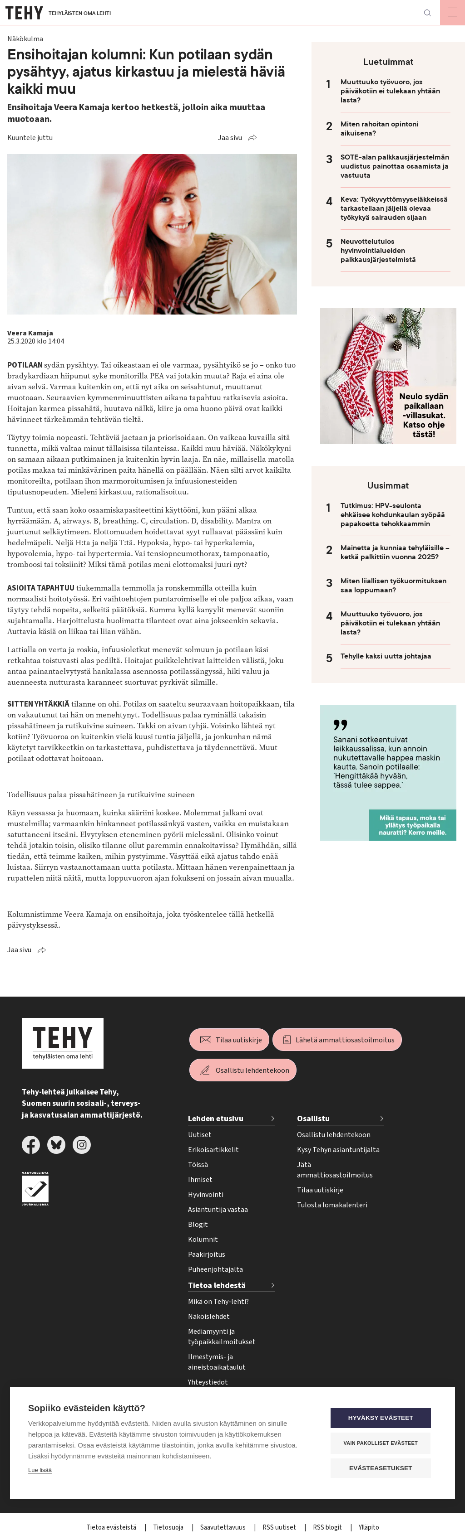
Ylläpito (369, 1527)
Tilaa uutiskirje (239, 1040)
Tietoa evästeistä (112, 1527)
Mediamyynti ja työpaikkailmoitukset (222, 1337)
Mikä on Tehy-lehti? (218, 1302)
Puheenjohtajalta (215, 1269)
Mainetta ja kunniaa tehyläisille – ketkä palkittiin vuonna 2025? (395, 552)
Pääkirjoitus (206, 1254)
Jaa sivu (230, 138)
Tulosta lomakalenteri (332, 1205)
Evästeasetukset (382, 1468)
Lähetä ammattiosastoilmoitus (345, 1040)
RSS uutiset (279, 1527)
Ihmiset (200, 1180)
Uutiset (200, 1135)
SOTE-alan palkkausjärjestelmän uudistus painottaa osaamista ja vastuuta (395, 166)
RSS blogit (328, 1527)
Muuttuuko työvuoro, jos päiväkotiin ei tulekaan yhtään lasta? (390, 91)
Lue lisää (40, 1470)
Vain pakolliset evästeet (382, 1443)
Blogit (198, 1225)
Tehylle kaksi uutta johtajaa (386, 656)
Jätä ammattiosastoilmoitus (335, 1170)
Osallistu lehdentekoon (252, 1070)
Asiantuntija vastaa (218, 1210)
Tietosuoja (169, 1527)
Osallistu (313, 1118)
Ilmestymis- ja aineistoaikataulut (217, 1362)
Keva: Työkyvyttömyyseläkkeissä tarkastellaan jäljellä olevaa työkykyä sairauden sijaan (394, 208)
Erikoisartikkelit (213, 1150)
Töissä (198, 1165)
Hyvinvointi (205, 1195)
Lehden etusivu (215, 1118)
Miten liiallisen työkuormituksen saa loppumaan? (393, 585)
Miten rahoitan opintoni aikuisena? (379, 129)
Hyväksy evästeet (382, 1418)
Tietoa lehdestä (217, 1285)
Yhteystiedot (208, 1382)
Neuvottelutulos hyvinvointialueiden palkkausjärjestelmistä (378, 250)
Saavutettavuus (223, 1527)
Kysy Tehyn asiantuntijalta (338, 1150)
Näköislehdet (209, 1317)
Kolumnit (203, 1240)
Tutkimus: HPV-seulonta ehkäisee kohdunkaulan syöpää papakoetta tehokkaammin (393, 514)
